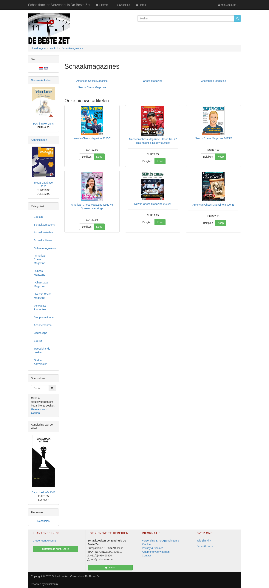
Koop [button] (99, 156)
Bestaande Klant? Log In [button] (55, 549)
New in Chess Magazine (92, 87)
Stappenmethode (44, 317)
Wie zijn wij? (204, 540)
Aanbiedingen (39, 139)
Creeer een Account (44, 540)
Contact (146, 555)
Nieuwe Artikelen (40, 80)
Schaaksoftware (43, 240)
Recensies (43, 520)
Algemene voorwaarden (156, 551)
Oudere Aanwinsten (40, 362)
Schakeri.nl (51, 584)
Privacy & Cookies (152, 548)
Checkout (123, 4)
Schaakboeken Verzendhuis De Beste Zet (59, 5)
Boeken (38, 216)
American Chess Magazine (92, 80)
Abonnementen (43, 325)
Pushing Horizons (43, 123)
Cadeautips (40, 332)
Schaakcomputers (44, 224)
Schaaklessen (205, 546)
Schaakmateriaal (43, 232)
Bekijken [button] (87, 156)
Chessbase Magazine (213, 80)
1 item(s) (104, 4)
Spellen (38, 340)
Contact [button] (110, 567)
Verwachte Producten (40, 307)
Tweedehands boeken (42, 350)
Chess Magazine (152, 80)
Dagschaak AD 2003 (43, 492)
